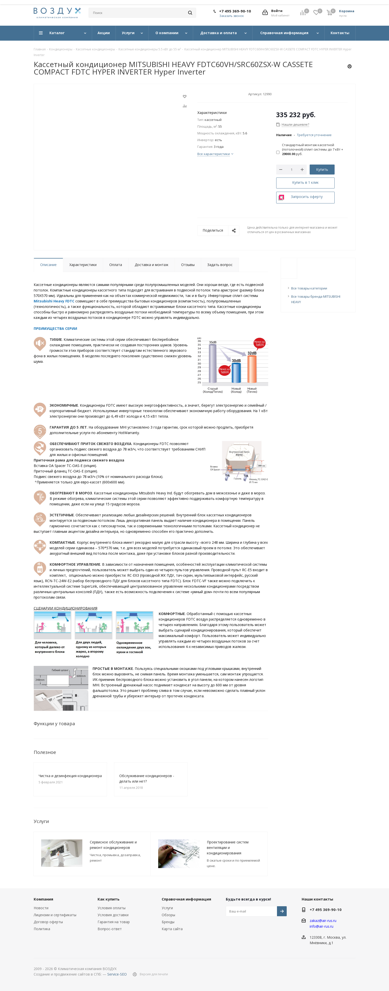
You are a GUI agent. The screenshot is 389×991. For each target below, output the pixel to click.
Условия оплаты (112, 907)
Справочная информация (186, 899)
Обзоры (168, 914)
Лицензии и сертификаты (55, 914)
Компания (43, 899)
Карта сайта (172, 928)
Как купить (109, 899)
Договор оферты (48, 921)
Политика (42, 928)
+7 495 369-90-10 (235, 10)
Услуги (167, 907)
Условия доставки (113, 914)
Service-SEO (117, 974)
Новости (41, 907)
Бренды (168, 921)
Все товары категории (309, 288)
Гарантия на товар (114, 921)
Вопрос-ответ (110, 928)
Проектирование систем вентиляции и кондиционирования (228, 847)
